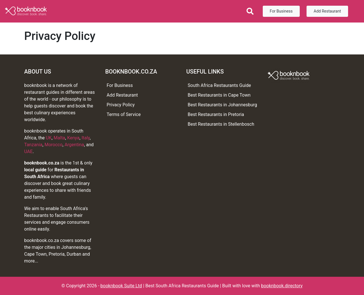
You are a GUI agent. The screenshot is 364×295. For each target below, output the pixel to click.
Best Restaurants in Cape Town (219, 95)
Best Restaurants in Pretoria (216, 114)
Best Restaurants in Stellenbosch (221, 124)
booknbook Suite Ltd (121, 285)
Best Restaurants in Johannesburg (222, 104)
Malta (59, 138)
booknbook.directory (282, 285)
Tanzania (33, 144)
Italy (86, 138)
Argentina (74, 144)
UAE (28, 151)
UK (48, 138)
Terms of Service (124, 114)
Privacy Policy (121, 104)
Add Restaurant (327, 11)
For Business (281, 11)
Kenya (73, 138)
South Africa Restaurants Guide (219, 85)
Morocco (53, 144)
